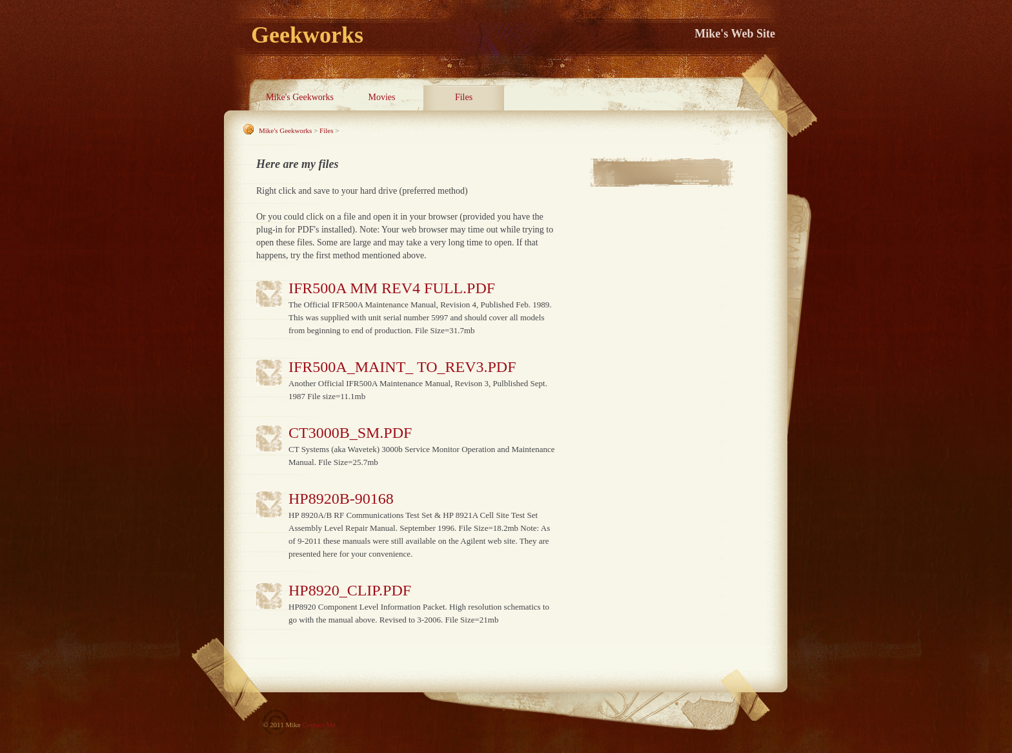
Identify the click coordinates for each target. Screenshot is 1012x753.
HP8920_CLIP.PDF (349, 590)
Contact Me (319, 724)
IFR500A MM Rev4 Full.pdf (391, 288)
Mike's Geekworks (300, 97)
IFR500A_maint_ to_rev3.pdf (402, 366)
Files (463, 97)
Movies (382, 97)
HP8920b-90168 (341, 498)
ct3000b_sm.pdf (350, 432)
